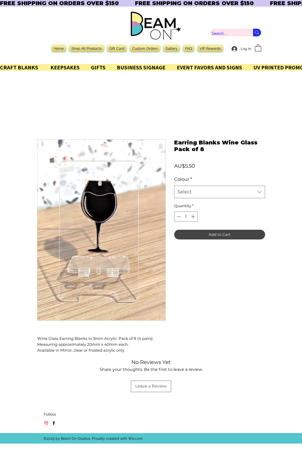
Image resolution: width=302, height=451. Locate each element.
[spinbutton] (186, 216)
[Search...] (227, 33)
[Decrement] (178, 216)
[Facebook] (53, 423)
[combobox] (219, 192)
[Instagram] (46, 423)
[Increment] (193, 216)
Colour (183, 179)
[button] (258, 47)
